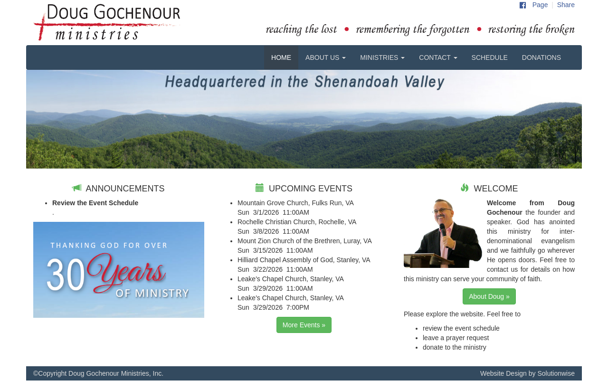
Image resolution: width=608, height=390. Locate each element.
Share (566, 5)
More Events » (304, 325)
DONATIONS (541, 57)
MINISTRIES (382, 57)
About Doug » (489, 296)
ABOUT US (325, 57)
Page (540, 5)
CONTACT (438, 57)
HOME (281, 57)
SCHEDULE (490, 57)
